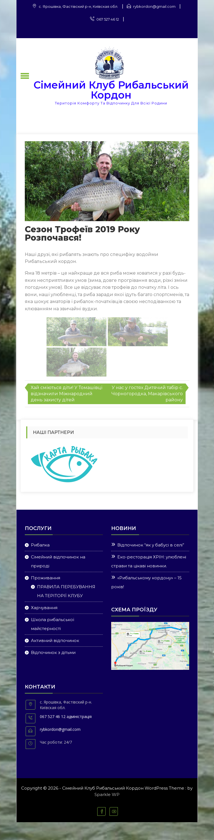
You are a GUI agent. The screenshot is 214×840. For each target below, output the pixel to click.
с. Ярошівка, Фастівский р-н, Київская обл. (78, 6)
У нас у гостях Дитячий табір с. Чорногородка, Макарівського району (147, 393)
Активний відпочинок (55, 640)
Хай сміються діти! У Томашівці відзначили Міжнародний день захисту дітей (66, 393)
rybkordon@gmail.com (154, 6)
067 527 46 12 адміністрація (66, 716)
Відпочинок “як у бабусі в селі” (150, 545)
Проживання (45, 577)
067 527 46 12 (107, 19)
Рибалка (40, 545)
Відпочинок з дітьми (53, 652)
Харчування (44, 607)
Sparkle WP (107, 794)
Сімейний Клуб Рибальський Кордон (111, 90)
